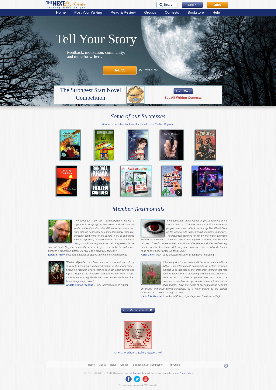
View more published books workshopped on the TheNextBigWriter (138, 124)
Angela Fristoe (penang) (80, 285)
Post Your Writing (88, 12)
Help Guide (174, 364)
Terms (136, 373)
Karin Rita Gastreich (152, 296)
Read (113, 364)
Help (216, 12)
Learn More (148, 70)
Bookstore (196, 12)
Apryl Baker (148, 254)
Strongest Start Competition (148, 364)
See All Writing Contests (183, 97)
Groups (150, 12)
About (102, 364)
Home (61, 12)
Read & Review (123, 12)
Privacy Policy (185, 373)
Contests (172, 12)
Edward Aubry (56, 254)
